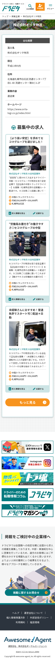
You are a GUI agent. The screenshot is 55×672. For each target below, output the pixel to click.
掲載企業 (16, 16)
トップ (5, 16)
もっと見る (33, 402)
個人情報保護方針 (15, 617)
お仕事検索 (30, 7)
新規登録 (40, 6)
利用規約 (20, 622)
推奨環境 (34, 622)
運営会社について (33, 613)
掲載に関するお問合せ (30, 592)
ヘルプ (15, 613)
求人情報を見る (18, 213)
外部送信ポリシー (39, 617)
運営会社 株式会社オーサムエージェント (27, 646)
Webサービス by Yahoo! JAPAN (27, 651)
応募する (40, 213)
